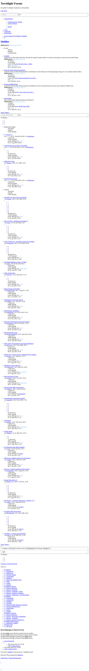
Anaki (8, 263)
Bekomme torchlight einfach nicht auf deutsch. (17, 458)
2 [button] (4, 122)
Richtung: (44, 548)
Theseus (9, 163)
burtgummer (10, 323)
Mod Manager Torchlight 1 (11, 311)
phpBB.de (20, 655)
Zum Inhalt (4, 11)
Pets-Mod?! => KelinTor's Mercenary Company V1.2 (19, 500)
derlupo (9, 356)
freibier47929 (10, 290)
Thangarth (22, 394)
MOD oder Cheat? (9, 161)
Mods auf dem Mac (9, 273)
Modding (5, 41)
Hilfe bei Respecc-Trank (11, 376)
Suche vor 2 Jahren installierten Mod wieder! (17, 469)
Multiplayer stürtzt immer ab (12, 365)
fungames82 (10, 312)
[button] (4, 124)
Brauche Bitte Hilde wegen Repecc (14, 387)
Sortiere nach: (26, 548)
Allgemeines (30, 136)
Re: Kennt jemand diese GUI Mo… (27, 78)
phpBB (10, 652)
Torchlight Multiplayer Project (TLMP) (15, 262)
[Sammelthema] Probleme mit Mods (14, 398)
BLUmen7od (10, 513)
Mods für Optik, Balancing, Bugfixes (14, 70)
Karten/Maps (8, 98)
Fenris (8, 222)
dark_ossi (9, 345)
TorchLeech (10, 243)
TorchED (6, 56)
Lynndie (9, 460)
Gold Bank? (7, 420)
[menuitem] (15, 22)
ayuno (8, 449)
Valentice (9, 378)
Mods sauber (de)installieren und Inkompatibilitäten (19, 343)
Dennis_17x (10, 481)
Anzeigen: (9, 548)
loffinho (9, 301)
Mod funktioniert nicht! (11, 332)
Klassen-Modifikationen (11, 84)
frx (21, 45)
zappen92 (9, 400)
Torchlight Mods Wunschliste (12, 511)
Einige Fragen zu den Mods (12, 289)
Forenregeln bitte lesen (10, 178)
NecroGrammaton (12, 334)
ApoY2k (9, 274)
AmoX (21, 529)
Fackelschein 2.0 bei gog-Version (13, 300)
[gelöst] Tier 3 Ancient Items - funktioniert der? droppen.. (20, 354)
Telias (8, 180)
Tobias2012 (10, 367)
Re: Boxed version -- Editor (24, 64)
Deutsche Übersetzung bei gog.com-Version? (17, 321)
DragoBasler (10, 470)
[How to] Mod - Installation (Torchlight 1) (16, 221)
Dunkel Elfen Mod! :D (10, 480)
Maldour (9, 433)
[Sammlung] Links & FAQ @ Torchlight (15, 145)
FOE (18, 45)
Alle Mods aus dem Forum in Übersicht (15, 197)
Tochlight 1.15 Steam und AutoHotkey (15, 533)
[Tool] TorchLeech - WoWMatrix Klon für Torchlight (19, 241)
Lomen (9, 502)
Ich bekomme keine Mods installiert (14, 447)
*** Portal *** (8, 134)
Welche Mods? (8, 431)
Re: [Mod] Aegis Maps (23, 106)
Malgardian (13, 45)
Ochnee (9, 422)
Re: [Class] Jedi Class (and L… (25, 92)
